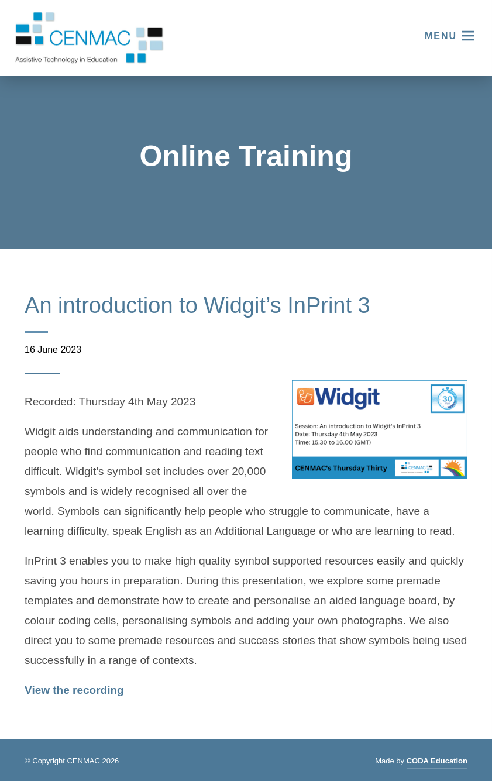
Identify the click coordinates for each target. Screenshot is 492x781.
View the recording (74, 690)
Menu (441, 36)
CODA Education (437, 762)
